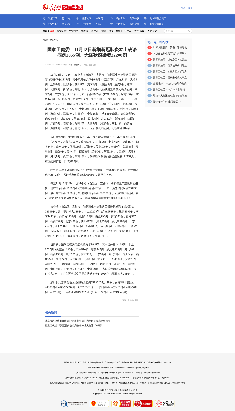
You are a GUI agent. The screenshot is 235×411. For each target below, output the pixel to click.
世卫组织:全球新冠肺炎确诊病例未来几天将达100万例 (73, 325)
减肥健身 (134, 24)
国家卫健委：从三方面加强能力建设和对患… (171, 71)
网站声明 (133, 362)
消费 (103, 31)
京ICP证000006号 (154, 383)
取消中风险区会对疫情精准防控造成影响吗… (171, 95)
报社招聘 (91, 362)
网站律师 (142, 362)
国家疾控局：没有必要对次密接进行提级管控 (171, 59)
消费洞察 (86, 24)
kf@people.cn (94, 373)
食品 (111, 31)
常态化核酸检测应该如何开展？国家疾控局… (171, 53)
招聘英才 (99, 362)
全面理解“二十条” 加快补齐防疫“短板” (171, 83)
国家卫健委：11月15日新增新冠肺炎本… (171, 89)
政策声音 (53, 18)
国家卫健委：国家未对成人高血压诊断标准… (171, 77)
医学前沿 (53, 24)
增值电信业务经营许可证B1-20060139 (114, 378)
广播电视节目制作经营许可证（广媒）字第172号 (150, 378)
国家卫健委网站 (75, 65)
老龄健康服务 (157, 24)
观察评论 (66, 24)
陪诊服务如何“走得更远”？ (167, 101)
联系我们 (158, 362)
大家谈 (84, 31)
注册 (190, 8)
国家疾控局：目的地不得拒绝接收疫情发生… (171, 65)
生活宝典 (120, 24)
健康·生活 (54, 40)
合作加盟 (116, 362)
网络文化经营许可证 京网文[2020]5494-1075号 (99, 383)
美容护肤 (134, 18)
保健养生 (120, 18)
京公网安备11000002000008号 (173, 383)
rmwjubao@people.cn (152, 373)
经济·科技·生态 (124, 31)
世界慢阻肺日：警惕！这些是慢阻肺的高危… (171, 47)
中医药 (99, 18)
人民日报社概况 (70, 362)
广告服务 (108, 362)
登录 (183, 8)
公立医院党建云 (158, 18)
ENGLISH (167, 362)
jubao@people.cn (142, 367)
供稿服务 (125, 362)
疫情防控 (62, 31)
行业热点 (66, 18)
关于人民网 (81, 362)
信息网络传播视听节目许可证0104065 (65, 383)
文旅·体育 (139, 31)
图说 (98, 24)
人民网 (45, 40)
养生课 (94, 31)
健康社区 (86, 18)
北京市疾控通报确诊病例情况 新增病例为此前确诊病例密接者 (77, 320)
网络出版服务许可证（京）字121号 (132, 383)
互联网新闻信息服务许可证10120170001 (81, 378)
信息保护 (150, 362)
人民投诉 (152, 31)
